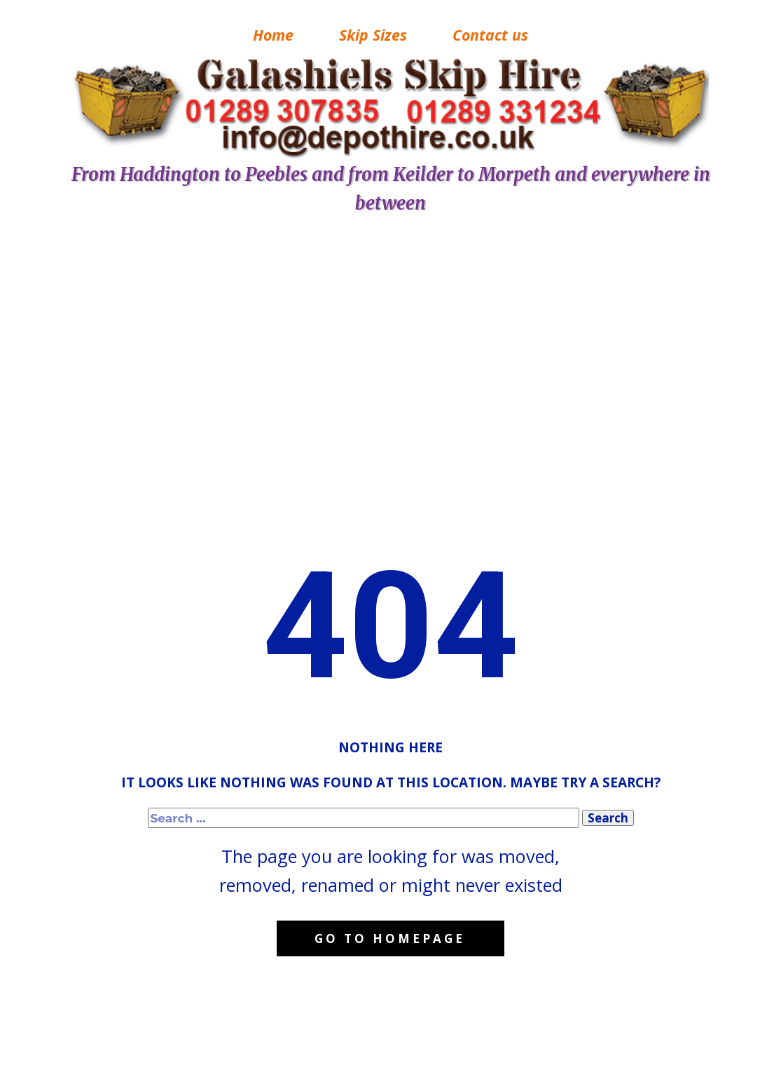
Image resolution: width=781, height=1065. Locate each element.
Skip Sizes (373, 35)
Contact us (490, 35)
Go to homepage (390, 938)
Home (273, 35)
